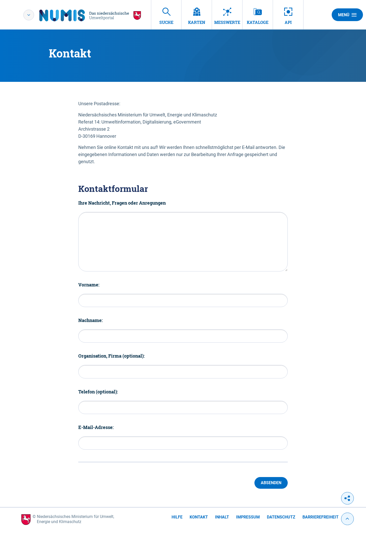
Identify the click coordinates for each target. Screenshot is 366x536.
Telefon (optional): (98, 392)
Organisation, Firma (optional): (111, 356)
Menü (347, 14)
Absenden (271, 482)
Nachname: (90, 320)
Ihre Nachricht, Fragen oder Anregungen (122, 203)
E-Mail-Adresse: (96, 427)
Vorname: (88, 285)
